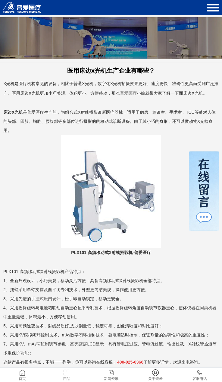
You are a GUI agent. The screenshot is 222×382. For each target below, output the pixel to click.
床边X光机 (30, 93)
